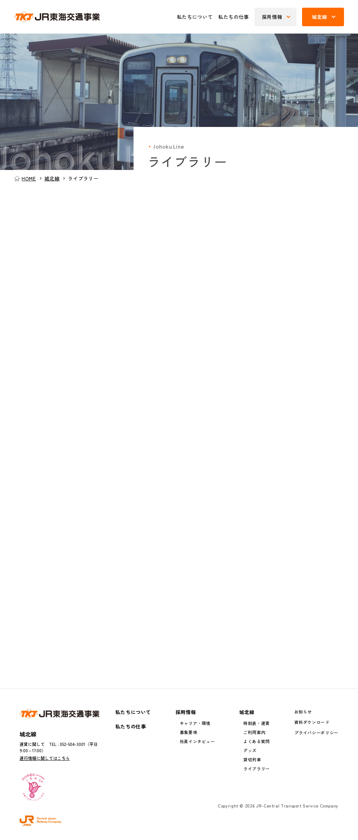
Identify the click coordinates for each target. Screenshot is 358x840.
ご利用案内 (254, 732)
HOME (29, 178)
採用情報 (186, 712)
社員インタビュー (197, 741)
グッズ (250, 750)
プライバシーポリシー (316, 732)
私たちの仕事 (233, 16)
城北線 (52, 178)
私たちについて (195, 16)
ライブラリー (256, 768)
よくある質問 (256, 741)
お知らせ (303, 711)
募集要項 (189, 732)
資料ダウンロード (312, 722)
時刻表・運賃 (256, 723)
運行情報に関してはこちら (45, 758)
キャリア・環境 (195, 723)
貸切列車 (252, 759)
